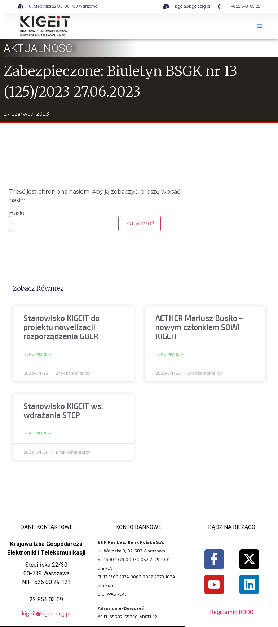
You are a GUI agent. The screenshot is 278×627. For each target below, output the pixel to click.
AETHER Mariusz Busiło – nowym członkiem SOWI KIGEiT (199, 326)
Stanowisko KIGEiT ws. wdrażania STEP (63, 410)
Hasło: (64, 220)
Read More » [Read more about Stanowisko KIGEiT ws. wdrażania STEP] (37, 433)
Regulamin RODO (231, 612)
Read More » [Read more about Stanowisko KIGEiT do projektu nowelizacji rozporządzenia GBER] (37, 354)
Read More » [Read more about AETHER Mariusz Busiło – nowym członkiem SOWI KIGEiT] (169, 354)
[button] (259, 26)
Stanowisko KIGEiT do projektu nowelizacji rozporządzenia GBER (61, 326)
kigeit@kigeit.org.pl (46, 613)
